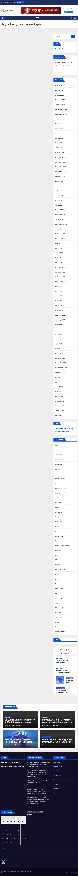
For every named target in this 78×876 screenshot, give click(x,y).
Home (67, 872)
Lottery (57, 565)
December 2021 (60, 324)
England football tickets (10, 762)
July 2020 (58, 382)
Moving (57, 574)
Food (57, 517)
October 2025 (60, 119)
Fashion (58, 507)
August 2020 (59, 377)
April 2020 (59, 396)
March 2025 (59, 152)
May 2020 (58, 391)
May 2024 (58, 200)
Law (56, 555)
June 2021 (59, 334)
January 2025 (60, 162)
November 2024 (61, 171)
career (57, 469)
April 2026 (59, 90)
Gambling (58, 522)
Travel (57, 627)
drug (57, 498)
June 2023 (59, 253)
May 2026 (58, 85)
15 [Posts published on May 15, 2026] (18, 834)
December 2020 (61, 363)
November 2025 (61, 114)
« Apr (3, 848)
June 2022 (59, 296)
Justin (18, 725)
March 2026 (59, 95)
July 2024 (58, 191)
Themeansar (4, 873)
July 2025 (58, 133)
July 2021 (58, 329)
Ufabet (29, 814)
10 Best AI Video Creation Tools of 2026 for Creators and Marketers (18, 741)
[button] (71, 18)
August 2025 (59, 128)
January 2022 (60, 320)
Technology (59, 617)
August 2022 (59, 286)
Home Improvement (62, 545)
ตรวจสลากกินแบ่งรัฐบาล (35, 812)
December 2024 (61, 167)
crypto (57, 483)
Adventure (59, 450)
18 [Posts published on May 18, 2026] (3, 839)
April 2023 (59, 262)
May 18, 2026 (10, 725)
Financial (58, 512)
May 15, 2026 (10, 745)
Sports (57, 603)
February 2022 (60, 315)
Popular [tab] (70, 650)
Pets (56, 584)
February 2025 (60, 157)
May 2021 (58, 339)
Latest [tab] (59, 650)
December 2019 (60, 415)
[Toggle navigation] (37, 18)
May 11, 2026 (47, 745)
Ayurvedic (58, 459)
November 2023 (61, 229)
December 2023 (61, 224)
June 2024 (59, 195)
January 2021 (60, 358)
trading (57, 622)
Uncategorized (60, 632)
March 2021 (59, 348)
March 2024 (59, 210)
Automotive (59, 455)
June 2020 (59, 387)
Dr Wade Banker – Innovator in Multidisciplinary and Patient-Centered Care (64, 663)
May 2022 (58, 301)
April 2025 (59, 148)
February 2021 (60, 353)
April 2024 (59, 205)
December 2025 (61, 109)
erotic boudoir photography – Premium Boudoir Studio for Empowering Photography (57, 741)
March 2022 (59, 310)
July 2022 (58, 291)
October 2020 (60, 372)
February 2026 (60, 100)
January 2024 (60, 219)
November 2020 (61, 368)
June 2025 (59, 138)
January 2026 (60, 104)
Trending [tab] (65, 653)
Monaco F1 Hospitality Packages (12, 766)
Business (58, 464)
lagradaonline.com (62, 49)
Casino (57, 474)
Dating (57, 493)
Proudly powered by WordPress (10, 871)
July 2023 (58, 248)
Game (57, 526)
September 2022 (61, 281)
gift (56, 531)
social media (59, 598)
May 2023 (58, 258)
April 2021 (58, 344)
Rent (57, 593)
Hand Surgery (60, 536)
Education (59, 502)
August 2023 (59, 243)
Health (57, 541)
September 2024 (61, 181)
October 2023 (60, 234)
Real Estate (59, 589)
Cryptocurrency (60, 488)
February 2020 (60, 406)
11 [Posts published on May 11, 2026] (3, 834)
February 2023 (60, 267)
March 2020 (59, 401)
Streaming (59, 608)
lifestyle (58, 560)
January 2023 (60, 272)
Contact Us (73, 872)
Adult (57, 445)
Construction (60, 479)
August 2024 (59, 186)
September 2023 (61, 238)
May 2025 (58, 143)
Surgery (58, 612)
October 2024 (60, 176)
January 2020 (60, 411)
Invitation (58, 550)
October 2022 (60, 277)
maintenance (60, 569)
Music (57, 579)
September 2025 (61, 124)
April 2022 (59, 305)
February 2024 (60, 214)
